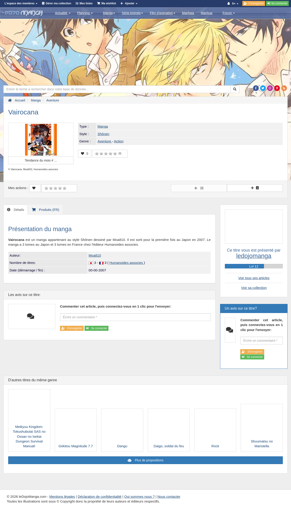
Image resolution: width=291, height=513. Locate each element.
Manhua (207, 13)
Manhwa (188, 13)
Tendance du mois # (41, 160)
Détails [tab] (18, 210)
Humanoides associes (127, 263)
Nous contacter (168, 496)
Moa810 (95, 255)
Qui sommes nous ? (139, 496)
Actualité (62, 13)
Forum (229, 13)
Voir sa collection (254, 288)
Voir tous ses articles (254, 278)
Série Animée (132, 13)
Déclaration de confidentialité (100, 496)
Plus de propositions (148, 460)
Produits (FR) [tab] (48, 210)
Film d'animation (162, 13)
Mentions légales (62, 496)
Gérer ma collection (58, 3)
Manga (109, 13)
